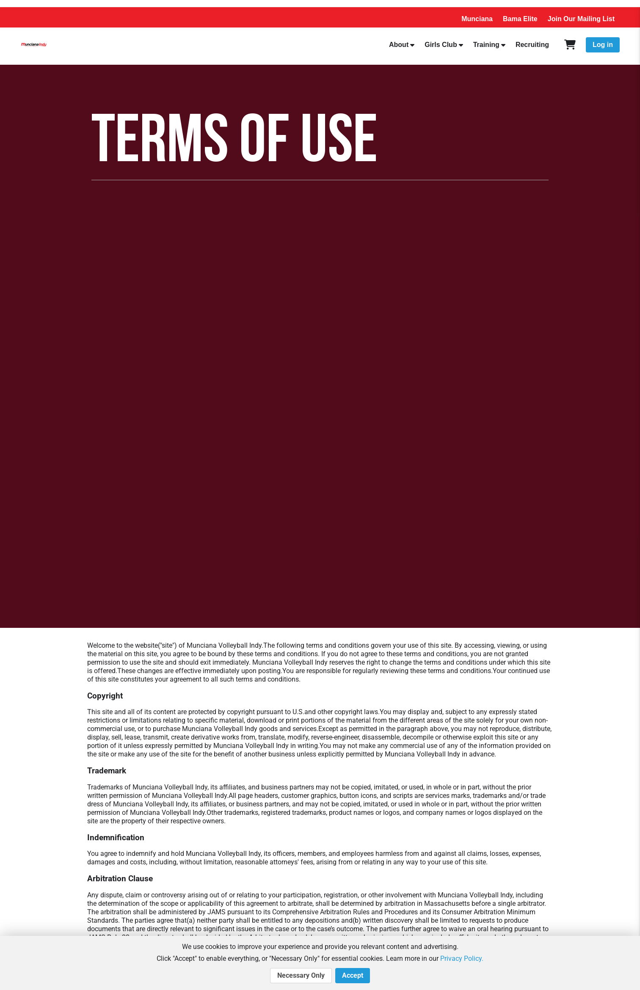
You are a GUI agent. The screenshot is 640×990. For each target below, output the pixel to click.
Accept (352, 975)
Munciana (477, 18)
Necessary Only (300, 975)
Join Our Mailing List (581, 18)
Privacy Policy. (461, 958)
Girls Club (441, 44)
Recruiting (532, 44)
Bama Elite (520, 18)
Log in (603, 44)
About (398, 44)
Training (486, 44)
